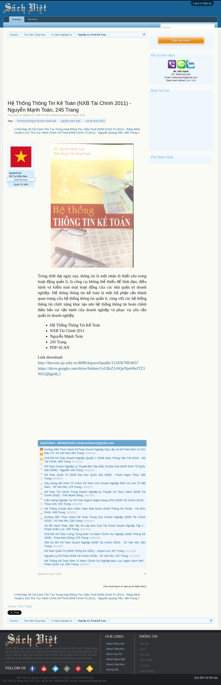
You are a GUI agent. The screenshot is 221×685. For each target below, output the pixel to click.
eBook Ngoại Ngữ (115, 659)
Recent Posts (35, 24)
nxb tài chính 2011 (94, 121)
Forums (16, 19)
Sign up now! (181, 40)
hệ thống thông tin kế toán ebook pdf (36, 121)
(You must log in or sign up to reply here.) (125, 586)
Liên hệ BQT (147, 671)
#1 (145, 574)
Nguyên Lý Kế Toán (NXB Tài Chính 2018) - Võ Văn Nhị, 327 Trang (86, 555)
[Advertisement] (77, 70)
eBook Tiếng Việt (115, 643)
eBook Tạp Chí (114, 654)
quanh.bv (66, 115)
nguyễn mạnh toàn (70, 121)
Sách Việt (191, 80)
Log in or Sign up (202, 3)
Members (33, 19)
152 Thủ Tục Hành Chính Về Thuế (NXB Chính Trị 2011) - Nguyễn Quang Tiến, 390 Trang (81, 132)
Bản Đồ (144, 643)
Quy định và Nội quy (206, 677)
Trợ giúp (145, 665)
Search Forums (15, 24)
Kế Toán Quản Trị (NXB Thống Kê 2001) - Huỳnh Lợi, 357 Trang (84, 550)
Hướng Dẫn (112, 669)
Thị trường (146, 660)
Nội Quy (145, 654)
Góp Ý (143, 649)
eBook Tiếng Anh (115, 649)
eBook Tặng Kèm (115, 664)
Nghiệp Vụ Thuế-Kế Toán (36, 115)
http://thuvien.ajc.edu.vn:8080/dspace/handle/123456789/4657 (88, 362)
